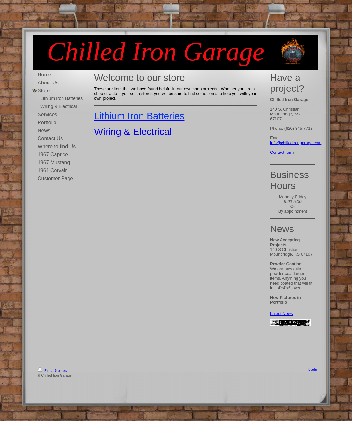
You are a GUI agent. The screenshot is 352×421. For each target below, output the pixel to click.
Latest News (281, 313)
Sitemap (61, 370)
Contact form (282, 152)
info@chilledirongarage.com (295, 142)
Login (312, 369)
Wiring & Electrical (133, 131)
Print (45, 370)
